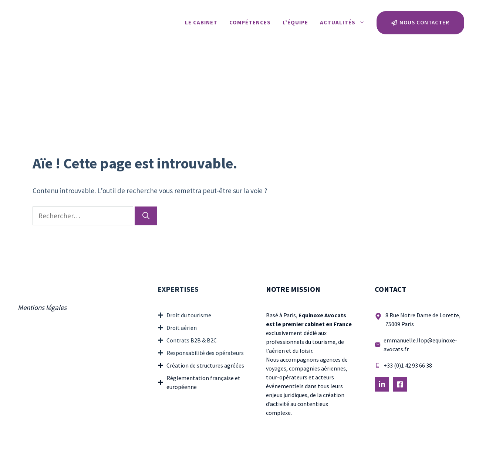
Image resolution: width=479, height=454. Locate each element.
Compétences (250, 22)
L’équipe (295, 22)
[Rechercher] (146, 215)
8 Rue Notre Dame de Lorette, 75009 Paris (423, 319)
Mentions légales (42, 307)
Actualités (345, 22)
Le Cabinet (201, 22)
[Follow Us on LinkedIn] (382, 384)
